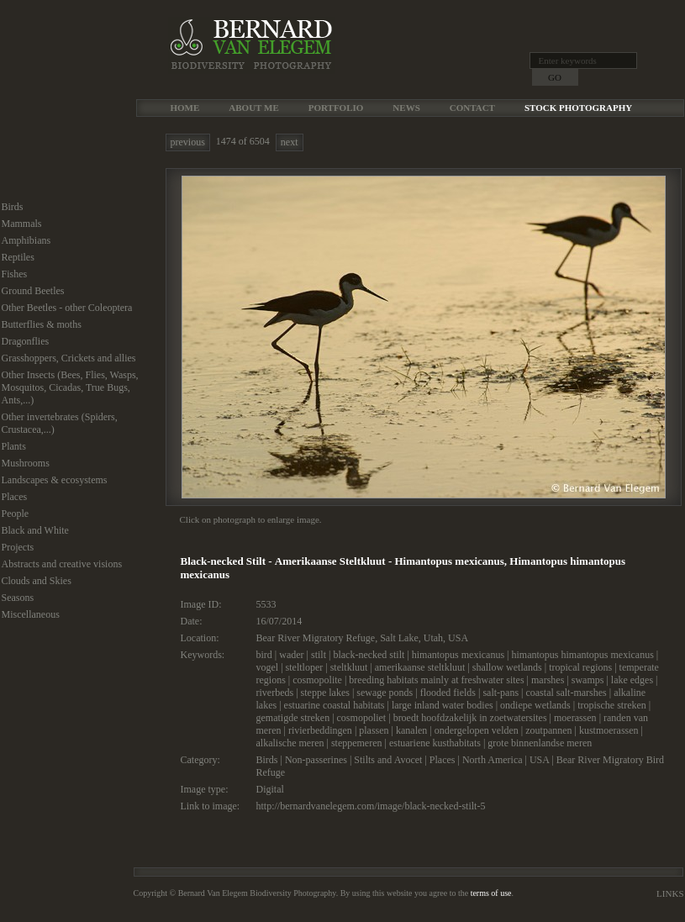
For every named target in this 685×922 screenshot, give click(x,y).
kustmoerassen (609, 730)
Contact (472, 108)
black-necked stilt (368, 655)
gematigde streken (293, 718)
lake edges (632, 680)
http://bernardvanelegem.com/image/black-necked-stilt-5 (371, 806)
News (406, 108)
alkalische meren (290, 743)
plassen (373, 730)
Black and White (35, 530)
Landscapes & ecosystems (55, 480)
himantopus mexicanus (458, 655)
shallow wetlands (507, 667)
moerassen (575, 718)
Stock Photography (578, 108)
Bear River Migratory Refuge (316, 638)
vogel (267, 667)
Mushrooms (26, 463)
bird (264, 655)
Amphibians (26, 240)
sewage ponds (384, 692)
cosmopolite (317, 680)
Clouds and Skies (36, 581)
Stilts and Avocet (388, 760)
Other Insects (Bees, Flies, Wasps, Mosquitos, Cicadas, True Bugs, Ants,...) (70, 387)
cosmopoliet (362, 718)
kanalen (411, 730)
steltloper (305, 667)
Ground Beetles (33, 291)
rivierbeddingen (320, 730)
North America (492, 760)
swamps (588, 680)
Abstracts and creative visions (62, 564)
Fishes (15, 274)
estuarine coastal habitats (334, 705)
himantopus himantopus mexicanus (583, 655)
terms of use (491, 893)
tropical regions (580, 667)
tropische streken (611, 705)
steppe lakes (325, 692)
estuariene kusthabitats (435, 743)
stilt (318, 655)
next (289, 142)
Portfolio (336, 108)
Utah (433, 638)
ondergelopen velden (477, 730)
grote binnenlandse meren (539, 743)
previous (188, 142)
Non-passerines (316, 760)
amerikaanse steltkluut (420, 667)
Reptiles (18, 257)
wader (291, 655)
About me (253, 108)
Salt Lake (399, 638)
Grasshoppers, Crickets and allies (69, 358)
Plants (14, 446)
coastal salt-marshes (565, 692)
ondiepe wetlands (535, 705)
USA (458, 638)
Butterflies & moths (42, 324)
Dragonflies (26, 341)
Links (669, 893)
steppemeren (356, 743)
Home (185, 108)
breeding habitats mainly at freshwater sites (436, 680)
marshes (547, 680)
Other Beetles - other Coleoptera (67, 307)
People (15, 513)
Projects (18, 547)
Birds (13, 207)
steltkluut (349, 667)
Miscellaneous (31, 614)
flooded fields (448, 692)
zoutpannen (548, 730)
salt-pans (500, 692)
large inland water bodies (442, 705)
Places (15, 497)
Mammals (22, 223)
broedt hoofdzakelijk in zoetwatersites (470, 718)
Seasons (18, 597)
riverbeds (275, 692)
